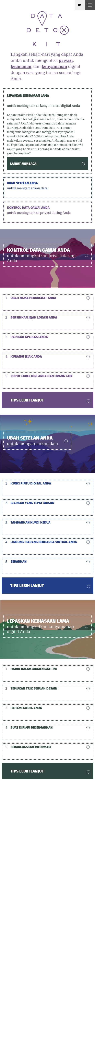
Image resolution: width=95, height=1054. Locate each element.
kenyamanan (54, 66)
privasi (66, 60)
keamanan (21, 66)
